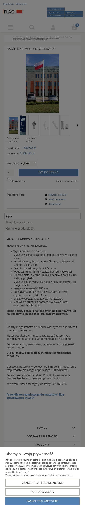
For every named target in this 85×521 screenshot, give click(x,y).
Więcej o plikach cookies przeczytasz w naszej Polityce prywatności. (38, 474)
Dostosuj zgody (42, 491)
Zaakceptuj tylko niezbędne (42, 482)
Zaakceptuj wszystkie (42, 501)
